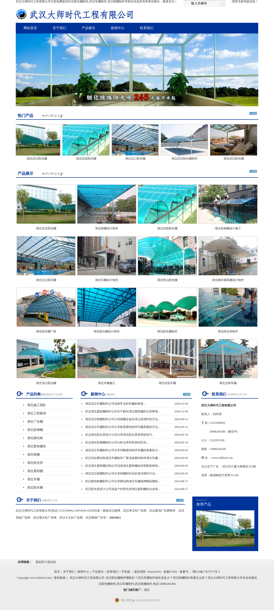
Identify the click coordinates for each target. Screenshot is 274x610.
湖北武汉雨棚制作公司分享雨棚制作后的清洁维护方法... (121, 473)
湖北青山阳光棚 (167, 280)
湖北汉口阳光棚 (136, 158)
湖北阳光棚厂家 (46, 331)
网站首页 (30, 28)
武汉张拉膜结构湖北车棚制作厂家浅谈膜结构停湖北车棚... (122, 458)
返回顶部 (140, 571)
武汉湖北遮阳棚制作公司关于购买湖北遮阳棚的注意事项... (122, 411)
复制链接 (59, 577)
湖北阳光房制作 (228, 331)
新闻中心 (117, 28)
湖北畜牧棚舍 (36, 446)
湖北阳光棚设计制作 (107, 331)
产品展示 (88, 28)
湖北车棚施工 (106, 383)
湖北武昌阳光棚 (87, 158)
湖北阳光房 (35, 463)
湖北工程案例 (36, 413)
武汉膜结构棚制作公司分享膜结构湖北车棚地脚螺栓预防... (122, 481)
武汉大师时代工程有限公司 (87, 577)
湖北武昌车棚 (167, 383)
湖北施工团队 (36, 405)
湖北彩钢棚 (35, 430)
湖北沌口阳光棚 (46, 383)
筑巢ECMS (170, 571)
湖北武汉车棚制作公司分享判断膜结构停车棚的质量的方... (122, 450)
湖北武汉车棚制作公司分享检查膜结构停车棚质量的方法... (122, 427)
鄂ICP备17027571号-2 (206, 571)
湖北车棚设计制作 (106, 280)
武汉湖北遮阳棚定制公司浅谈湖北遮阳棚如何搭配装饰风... (122, 465)
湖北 (147, 590)
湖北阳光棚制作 (167, 331)
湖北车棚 (33, 479)
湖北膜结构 (35, 438)
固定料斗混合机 (46, 562)
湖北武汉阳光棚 (37, 158)
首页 (57, 571)
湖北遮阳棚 (35, 471)
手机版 (125, 571)
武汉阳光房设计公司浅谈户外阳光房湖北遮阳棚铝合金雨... (122, 489)
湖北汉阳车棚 (228, 383)
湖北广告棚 (35, 421)
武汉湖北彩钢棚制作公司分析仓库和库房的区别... (116, 442)
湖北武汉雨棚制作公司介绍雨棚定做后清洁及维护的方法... (122, 419)
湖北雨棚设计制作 (106, 228)
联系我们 (146, 28)
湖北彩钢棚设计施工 (228, 228)
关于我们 (59, 28)
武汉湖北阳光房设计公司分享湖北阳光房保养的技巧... (119, 434)
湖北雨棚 (33, 454)
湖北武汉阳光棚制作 (185, 158)
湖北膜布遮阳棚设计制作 (228, 280)
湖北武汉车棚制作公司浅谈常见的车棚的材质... (115, 403)
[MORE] (115, 517)
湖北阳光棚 (35, 487)
